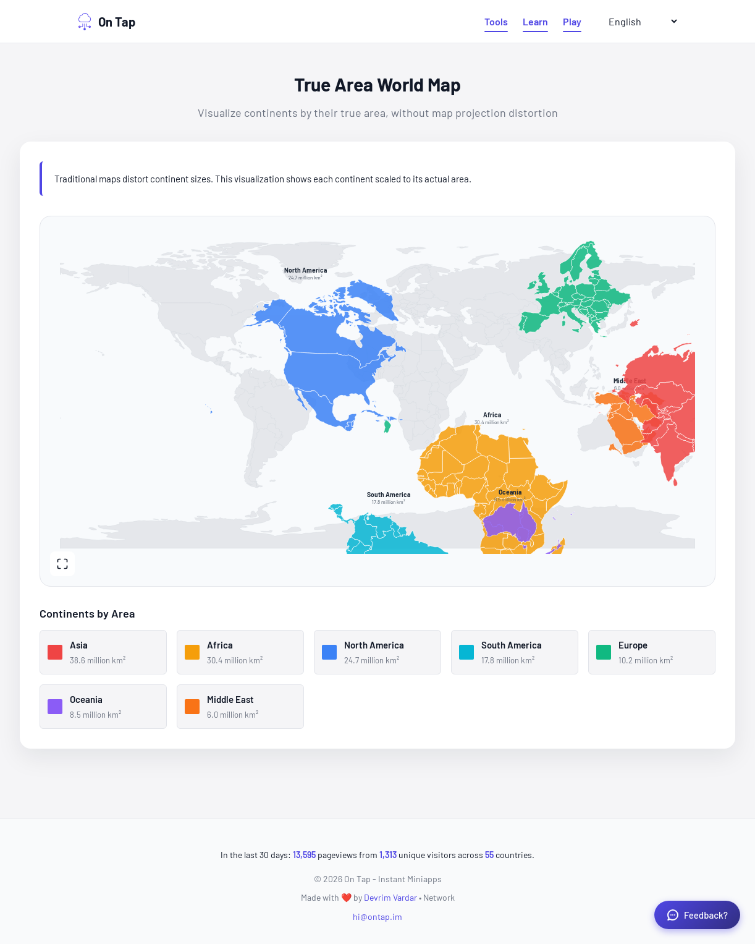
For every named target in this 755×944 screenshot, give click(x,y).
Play (572, 21)
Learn (535, 21)
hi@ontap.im (377, 916)
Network (439, 897)
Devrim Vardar (390, 897)
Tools (496, 21)
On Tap (105, 21)
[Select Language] (637, 21)
